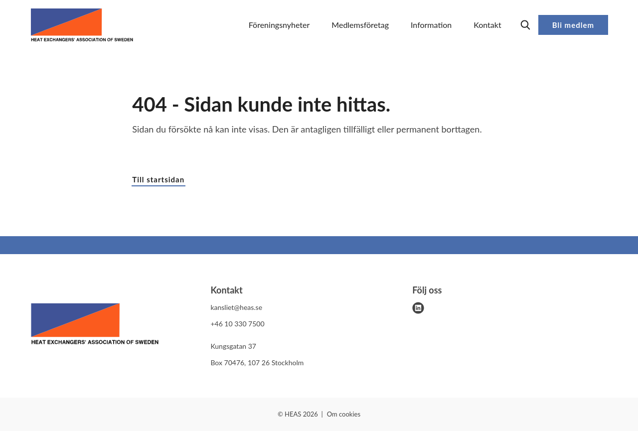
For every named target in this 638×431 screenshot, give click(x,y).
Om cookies (343, 414)
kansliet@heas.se (236, 307)
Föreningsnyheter (279, 24)
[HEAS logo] (95, 325)
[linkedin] (418, 308)
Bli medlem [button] (573, 24)
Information (431, 24)
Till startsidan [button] (158, 179)
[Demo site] (82, 25)
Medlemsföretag (360, 24)
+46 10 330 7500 (237, 323)
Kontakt (487, 24)
